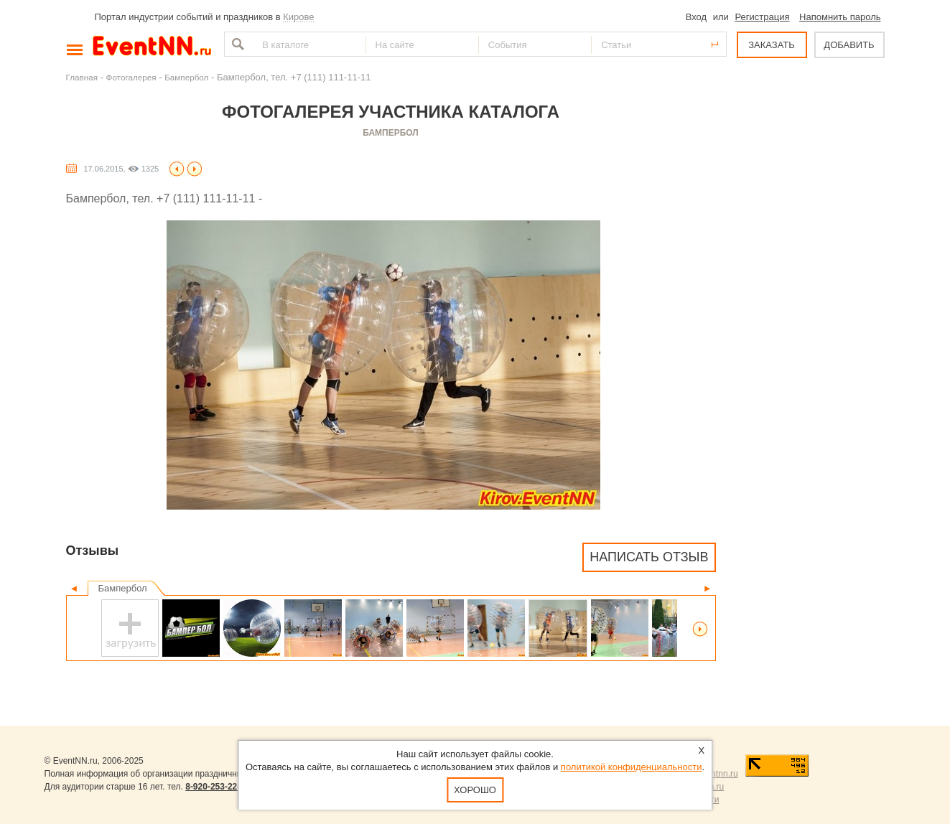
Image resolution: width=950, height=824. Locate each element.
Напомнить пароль (839, 16)
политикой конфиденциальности (631, 767)
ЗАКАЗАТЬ (771, 44)
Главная (82, 77)
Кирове (298, 16)
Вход (696, 16)
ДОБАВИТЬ (849, 44)
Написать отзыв (649, 557)
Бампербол (186, 77)
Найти (236, 44)
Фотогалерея (131, 77)
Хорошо (475, 790)
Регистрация (762, 16)
